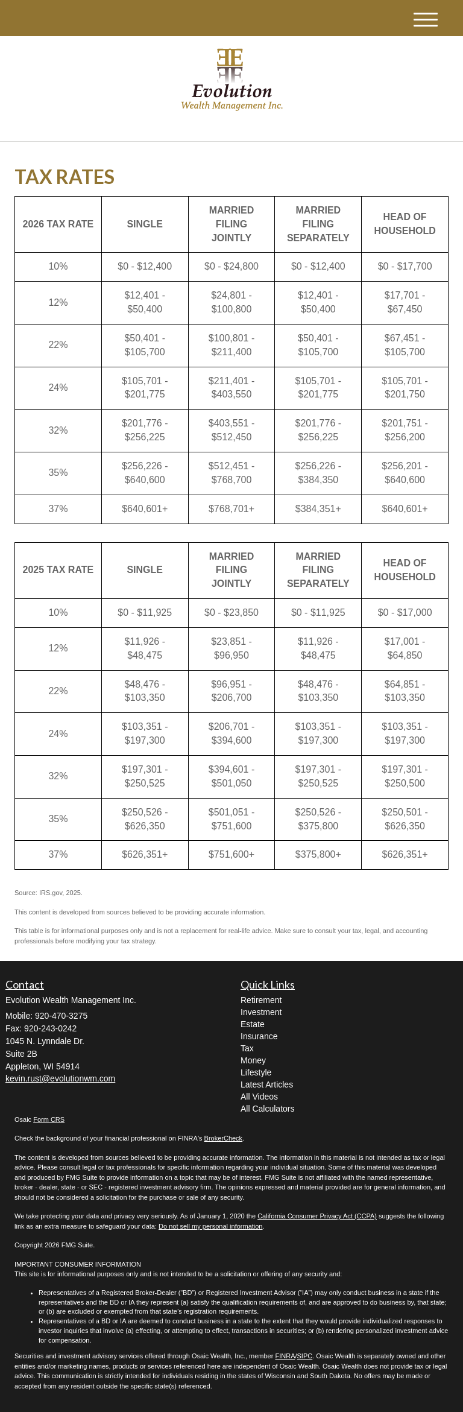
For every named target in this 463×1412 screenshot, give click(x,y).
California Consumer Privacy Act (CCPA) (317, 1216)
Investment (261, 1012)
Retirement (261, 1000)
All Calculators (267, 1108)
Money (253, 1060)
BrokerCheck (223, 1138)
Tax (247, 1048)
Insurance (259, 1036)
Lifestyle (256, 1072)
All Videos (259, 1096)
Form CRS (49, 1119)
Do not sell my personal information (210, 1226)
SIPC (305, 1356)
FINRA (285, 1356)
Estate (253, 1024)
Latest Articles (267, 1084)
